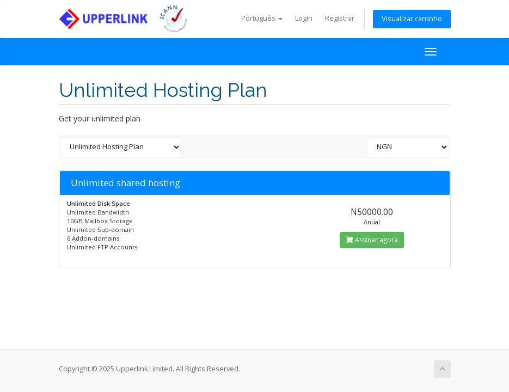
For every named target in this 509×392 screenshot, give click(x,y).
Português (262, 18)
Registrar (339, 18)
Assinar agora (372, 239)
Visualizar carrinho (412, 18)
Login (303, 18)
